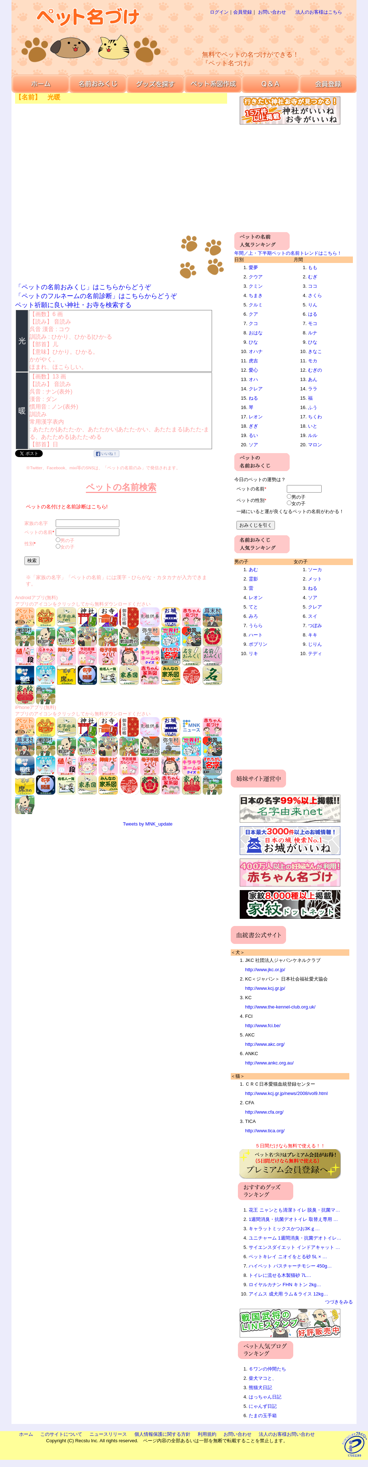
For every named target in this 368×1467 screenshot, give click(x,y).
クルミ (256, 304)
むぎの (315, 370)
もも (312, 267)
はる (312, 314)
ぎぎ (253, 426)
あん (312, 379)
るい (253, 435)
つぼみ (315, 625)
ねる (253, 398)
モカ (312, 360)
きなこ (315, 351)
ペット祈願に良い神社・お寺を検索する (73, 305)
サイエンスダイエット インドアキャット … (294, 1247)
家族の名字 (36, 523)
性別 (29, 543)
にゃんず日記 (263, 1406)
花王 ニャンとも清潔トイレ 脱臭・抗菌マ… (294, 1210)
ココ (312, 286)
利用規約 (207, 1434)
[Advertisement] (264, 32)
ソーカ (315, 569)
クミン (256, 286)
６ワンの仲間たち (267, 1369)
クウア (256, 276)
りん (312, 304)
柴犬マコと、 (263, 1378)
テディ (315, 653)
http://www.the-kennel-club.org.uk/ (280, 1007)
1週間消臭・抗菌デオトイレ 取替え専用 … (293, 1219)
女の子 (67, 547)
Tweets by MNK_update (147, 824)
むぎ (312, 276)
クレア (256, 388)
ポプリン (258, 644)
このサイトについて (61, 1434)
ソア (253, 444)
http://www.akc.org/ (265, 1044)
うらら (256, 625)
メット (315, 579)
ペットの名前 (38, 532)
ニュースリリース (108, 1434)
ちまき (256, 295)
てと (253, 607)
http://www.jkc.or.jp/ (265, 969)
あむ (253, 569)
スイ (312, 616)
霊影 (253, 579)
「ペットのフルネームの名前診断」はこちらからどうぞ (96, 296)
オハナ (256, 351)
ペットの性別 (250, 500)
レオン (256, 416)
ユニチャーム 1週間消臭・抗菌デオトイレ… (295, 1238)
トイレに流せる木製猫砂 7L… (280, 1275)
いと (312, 426)
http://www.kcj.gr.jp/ (265, 988)
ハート (256, 635)
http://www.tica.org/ (265, 1130)
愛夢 (253, 267)
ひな (253, 342)
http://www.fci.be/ (262, 1025)
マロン (315, 444)
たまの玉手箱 (263, 1415)
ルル (312, 435)
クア (253, 314)
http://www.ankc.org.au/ (269, 1063)
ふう (312, 407)
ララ (312, 388)
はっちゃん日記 (265, 1397)
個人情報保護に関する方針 (162, 1434)
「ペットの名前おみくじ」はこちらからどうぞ (83, 287)
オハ (253, 379)
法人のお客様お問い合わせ (287, 1434)
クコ (253, 323)
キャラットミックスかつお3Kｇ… (284, 1228)
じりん (315, 644)
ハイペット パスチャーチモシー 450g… (290, 1266)
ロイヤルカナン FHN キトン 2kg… (285, 1284)
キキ (312, 635)
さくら (315, 295)
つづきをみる (339, 1301)
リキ (253, 653)
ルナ (312, 332)
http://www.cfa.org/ (264, 1112)
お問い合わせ (272, 12)
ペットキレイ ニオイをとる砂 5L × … (288, 1256)
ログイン (219, 12)
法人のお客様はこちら (318, 12)
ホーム (26, 1434)
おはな (256, 332)
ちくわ (315, 416)
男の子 (67, 540)
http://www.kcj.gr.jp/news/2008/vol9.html (286, 1093)
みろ (253, 616)
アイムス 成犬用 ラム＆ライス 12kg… (288, 1294)
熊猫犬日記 (260, 1387)
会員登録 (242, 12)
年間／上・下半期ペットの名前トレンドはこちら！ (288, 253)
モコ (312, 323)
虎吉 (253, 360)
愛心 (253, 370)
